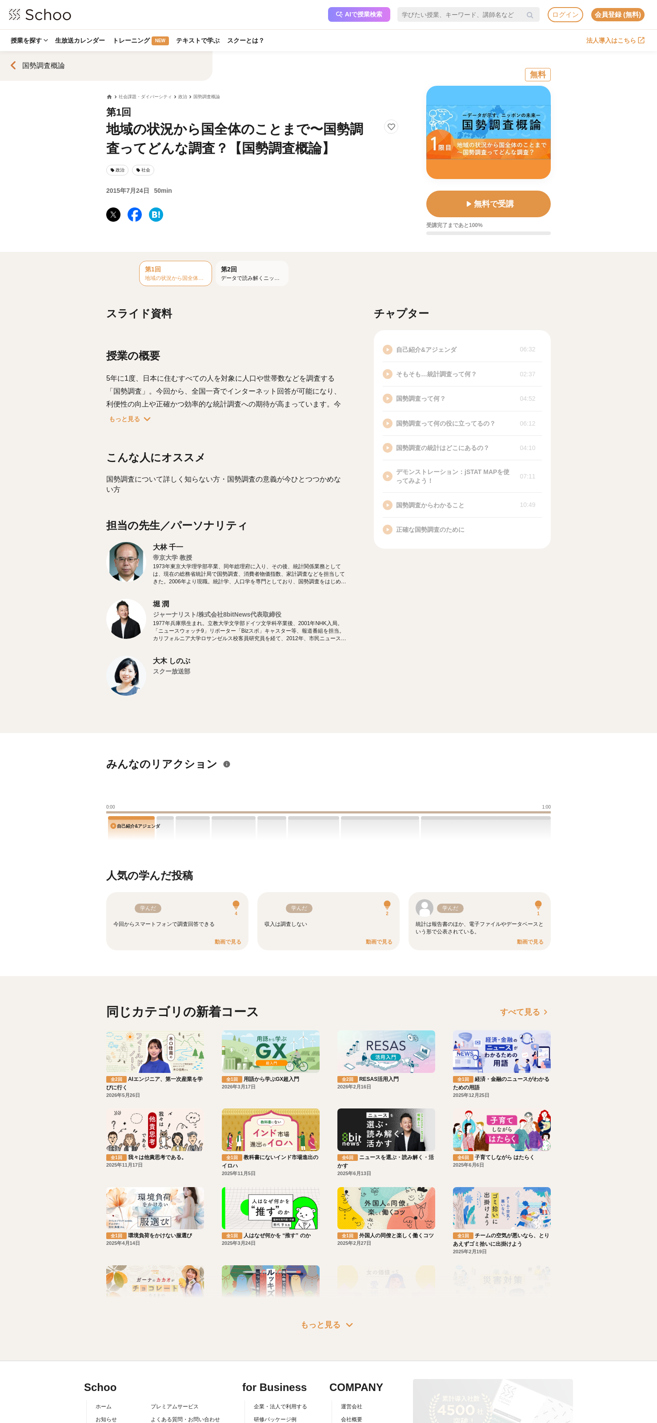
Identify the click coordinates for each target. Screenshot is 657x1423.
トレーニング (142, 40)
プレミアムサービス (175, 1406)
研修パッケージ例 (275, 1419)
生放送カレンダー (81, 40)
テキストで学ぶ (200, 40)
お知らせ (106, 1419)
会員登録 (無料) (618, 14)
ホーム (104, 1406)
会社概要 (351, 1419)
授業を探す (29, 40)
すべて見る (525, 1012)
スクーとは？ (249, 40)
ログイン (565, 14)
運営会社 (351, 1406)
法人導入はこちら (615, 40)
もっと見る (131, 419)
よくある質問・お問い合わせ (185, 1419)
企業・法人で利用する (280, 1406)
